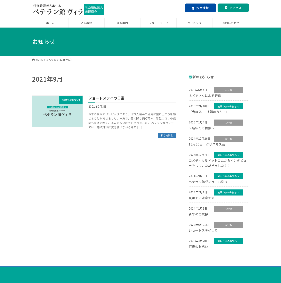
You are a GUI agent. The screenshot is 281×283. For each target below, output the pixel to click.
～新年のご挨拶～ (201, 129)
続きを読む (167, 135)
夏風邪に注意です (201, 200)
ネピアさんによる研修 (205, 95)
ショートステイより (203, 233)
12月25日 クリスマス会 (207, 145)
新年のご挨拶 (198, 216)
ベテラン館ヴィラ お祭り (208, 183)
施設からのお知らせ (229, 106)
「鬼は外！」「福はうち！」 (209, 112)
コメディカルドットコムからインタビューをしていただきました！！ (217, 164)
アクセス (233, 7)
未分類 (228, 90)
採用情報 (200, 7)
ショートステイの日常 (106, 97)
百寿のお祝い (198, 249)
